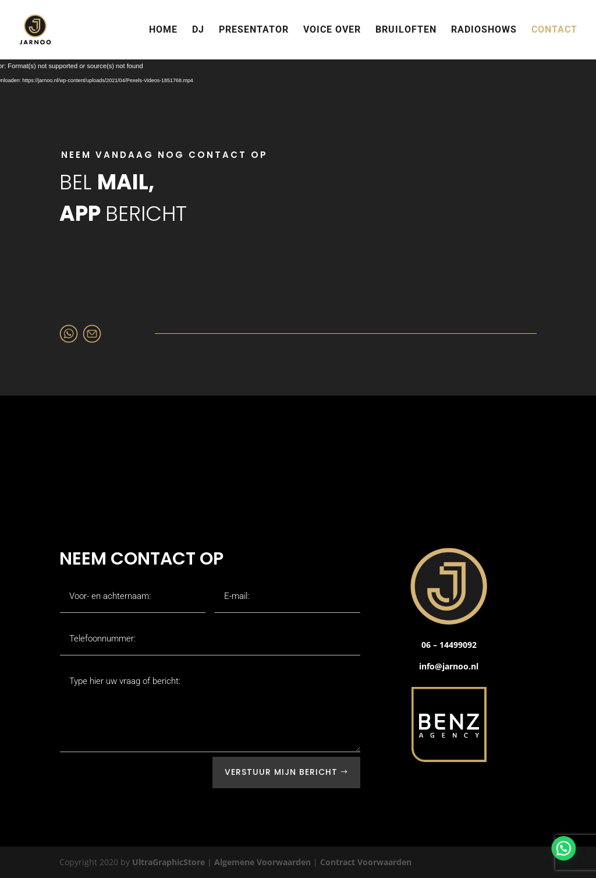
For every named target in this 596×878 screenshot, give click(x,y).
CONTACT (554, 30)
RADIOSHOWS (484, 30)
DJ (198, 30)
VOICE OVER (332, 30)
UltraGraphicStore (168, 862)
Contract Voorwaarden (365, 862)
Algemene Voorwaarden (262, 862)
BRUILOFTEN (406, 30)
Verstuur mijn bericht (281, 772)
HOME (163, 30)
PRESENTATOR (254, 30)
